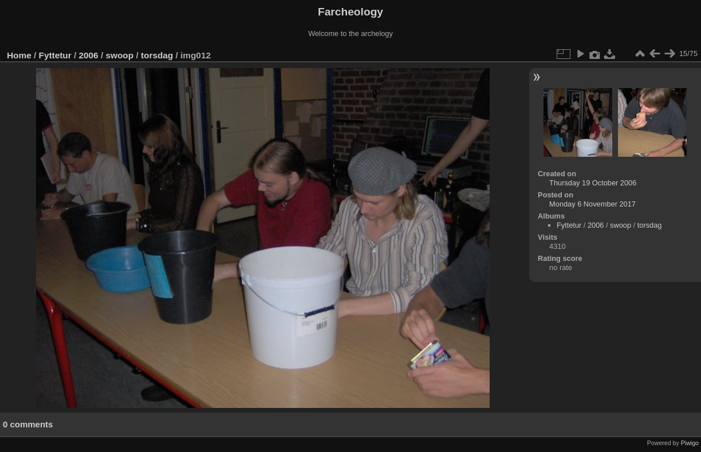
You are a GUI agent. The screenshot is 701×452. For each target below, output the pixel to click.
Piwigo (690, 442)
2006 (88, 55)
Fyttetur (55, 55)
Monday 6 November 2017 (592, 204)
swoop (119, 55)
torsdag (157, 55)
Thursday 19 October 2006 (592, 183)
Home (19, 55)
